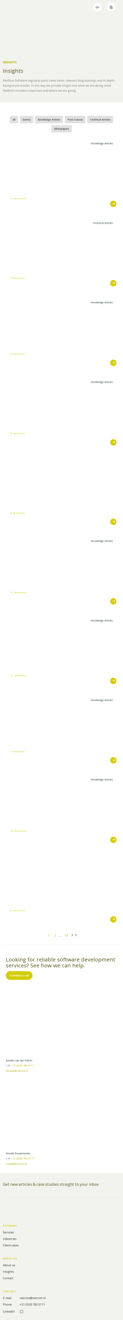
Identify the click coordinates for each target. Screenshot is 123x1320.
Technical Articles (100, 119)
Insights (8, 1272)
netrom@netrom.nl (33, 1298)
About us (9, 1265)
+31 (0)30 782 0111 (22, 1065)
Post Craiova (75, 119)
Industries (10, 1239)
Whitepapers (61, 128)
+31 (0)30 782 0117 (22, 1158)
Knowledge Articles (49, 119)
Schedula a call (19, 975)
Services (8, 1232)
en (97, 7)
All (14, 119)
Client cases (11, 1245)
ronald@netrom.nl (16, 1164)
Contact (8, 1278)
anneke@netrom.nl (17, 1071)
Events (27, 119)
